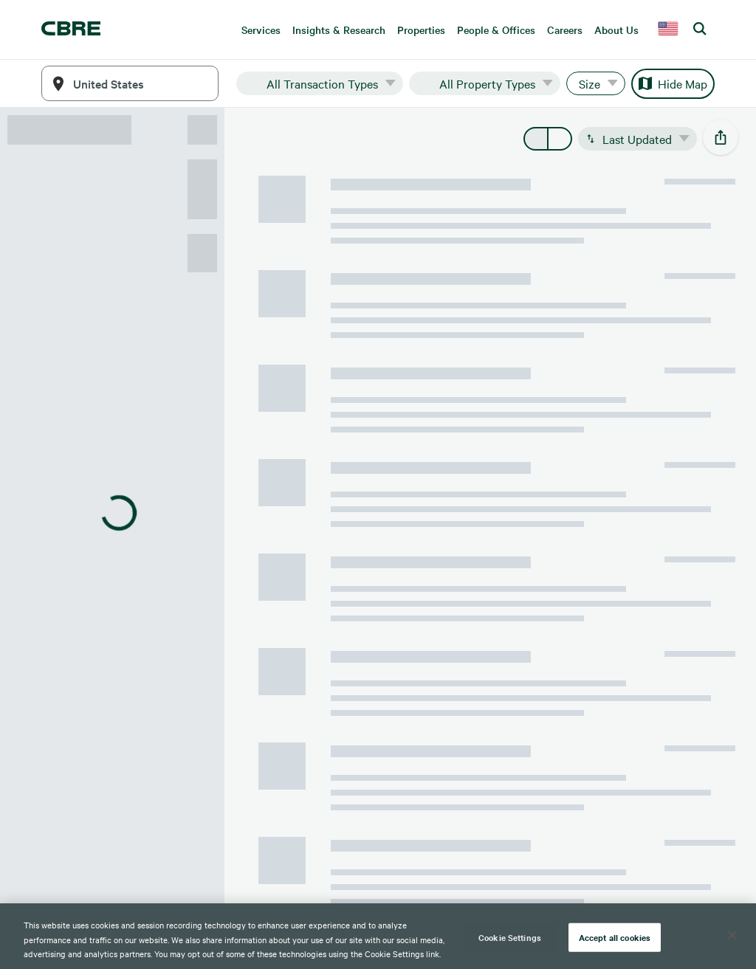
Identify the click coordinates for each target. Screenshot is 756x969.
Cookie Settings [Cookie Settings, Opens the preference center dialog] (509, 936)
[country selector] (668, 29)
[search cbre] (700, 29)
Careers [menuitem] (565, 29)
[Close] (732, 935)
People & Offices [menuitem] (496, 29)
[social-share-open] (720, 137)
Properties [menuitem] (421, 29)
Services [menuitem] (261, 29)
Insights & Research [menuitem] (338, 29)
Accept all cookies (614, 936)
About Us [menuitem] (616, 29)
